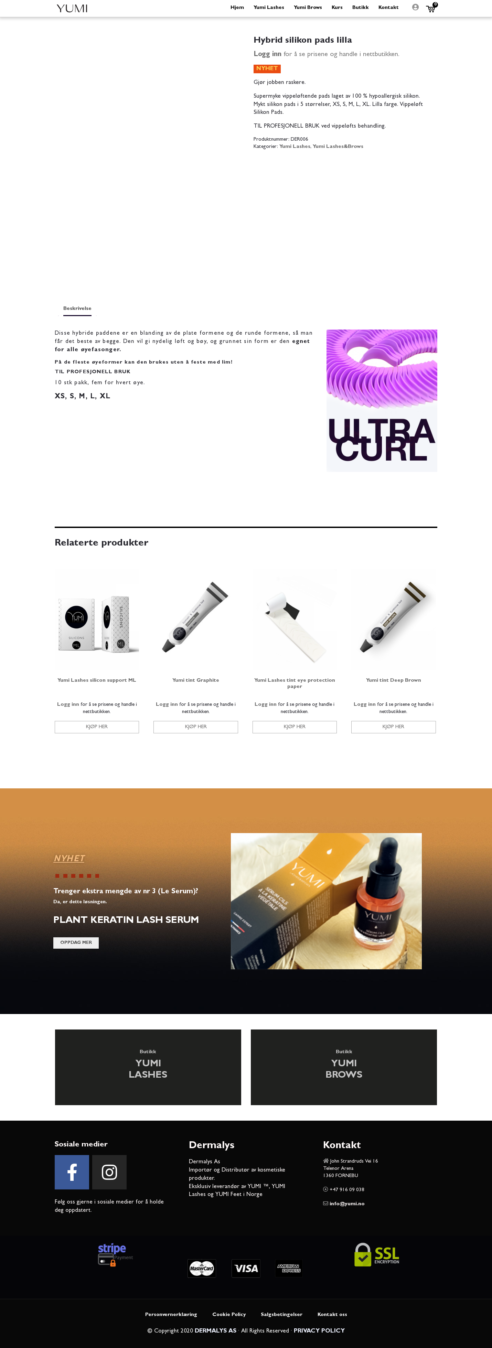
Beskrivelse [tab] (77, 309)
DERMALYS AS (215, 1331)
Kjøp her (97, 727)
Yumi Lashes (294, 147)
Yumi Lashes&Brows (338, 147)
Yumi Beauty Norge (72, 8)
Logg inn (267, 54)
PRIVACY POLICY (319, 1331)
